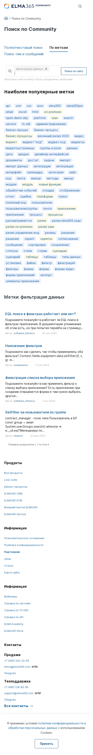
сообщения (14, 245)
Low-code (10, 479)
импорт (65, 160)
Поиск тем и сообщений (23, 54)
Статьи (8, 565)
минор (68, 178)
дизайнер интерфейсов (52, 154)
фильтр (47, 263)
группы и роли (50, 148)
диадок (23, 154)
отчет (10, 196)
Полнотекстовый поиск (23, 47)
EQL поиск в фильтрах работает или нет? (40, 314)
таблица (32, 257)
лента (21, 178)
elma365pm (75, 106)
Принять (46, 743)
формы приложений (20, 275)
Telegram (10, 673)
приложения (15, 214)
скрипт (29, 238)
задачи (49, 160)
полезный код (16, 202)
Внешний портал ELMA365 (20, 507)
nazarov (18, 435)
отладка (48, 190)
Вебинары (10, 596)
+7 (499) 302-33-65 (16, 660)
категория (56, 172)
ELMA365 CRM (13, 493)
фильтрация (66, 263)
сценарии (60, 251)
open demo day (17, 118)
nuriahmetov (21, 365)
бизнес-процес (17, 130)
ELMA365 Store (13, 630)
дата (9, 154)
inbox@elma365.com (17, 666)
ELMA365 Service (15, 514)
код (8, 178)
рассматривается (19, 220)
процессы (55, 214)
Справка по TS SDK (16, 610)
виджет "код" (32, 142)
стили (28, 251)
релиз (42, 220)
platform (40, 118)
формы (44, 269)
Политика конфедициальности (23, 545)
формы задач (64, 269)
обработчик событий (21, 190)
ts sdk (26, 124)
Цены (7, 558)
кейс (72, 172)
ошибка (25, 196)
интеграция (64, 166)
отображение (70, 190)
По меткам (59, 47)
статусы (12, 251)
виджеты (77, 142)
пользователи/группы (21, 208)
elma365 (55, 106)
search (68, 118)
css (29, 106)
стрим (42, 251)
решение (68, 232)
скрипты (46, 238)
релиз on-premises (19, 226)
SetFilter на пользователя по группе (35, 412)
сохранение (60, 245)
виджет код (56, 142)
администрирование (51, 124)
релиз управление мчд (22, 232)
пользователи (42, 202)
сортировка (37, 245)
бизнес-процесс (46, 130)
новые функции (50, 184)
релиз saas (46, 226)
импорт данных (17, 166)
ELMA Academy (13, 624)
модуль (27, 184)
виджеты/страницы (20, 148)
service (11, 124)
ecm (40, 106)
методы (52, 178)
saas (55, 118)
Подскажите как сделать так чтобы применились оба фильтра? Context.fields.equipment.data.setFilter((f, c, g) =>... (44, 356)
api (8, 106)
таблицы (50, 257)
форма (28, 269)
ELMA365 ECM (13, 500)
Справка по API (13, 617)
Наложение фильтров (23, 346)
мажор (36, 178)
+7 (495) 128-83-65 (16, 687)
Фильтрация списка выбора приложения (40, 378)
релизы (50, 232)
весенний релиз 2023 (53, 136)
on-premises (52, 112)
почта (47, 208)
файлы (31, 263)
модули (11, 184)
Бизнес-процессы (15, 486)
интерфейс (14, 172)
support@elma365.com (18, 693)
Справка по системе (17, 603)
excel (23, 112)
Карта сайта (12, 572)
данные (72, 148)
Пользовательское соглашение (24, 538)
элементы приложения (22, 281)
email (9, 112)
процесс (36, 214)
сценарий (13, 257)
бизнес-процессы (19, 136)
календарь (35, 172)
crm (18, 106)
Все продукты (13, 473)
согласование (68, 238)
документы (14, 160)
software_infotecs (24, 333)
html (35, 112)
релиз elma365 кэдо (66, 220)
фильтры (12, 269)
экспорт (46, 275)
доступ (33, 160)
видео (79, 136)
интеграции (42, 166)
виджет (11, 142)
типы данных (71, 257)
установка (13, 263)
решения (12, 238)
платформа (45, 196)
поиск (63, 196)
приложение (66, 208)
